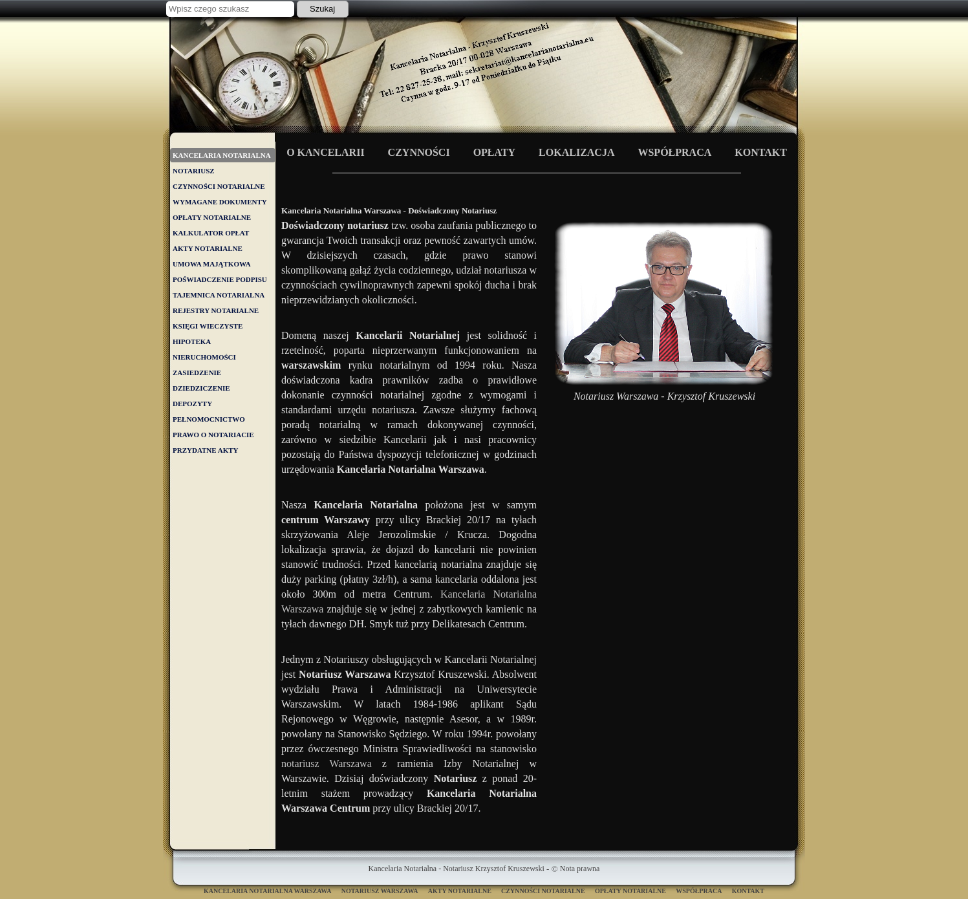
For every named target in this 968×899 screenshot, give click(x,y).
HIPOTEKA (192, 341)
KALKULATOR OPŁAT (211, 233)
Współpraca (674, 152)
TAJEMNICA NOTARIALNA (218, 295)
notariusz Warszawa (326, 763)
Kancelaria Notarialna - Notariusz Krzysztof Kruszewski (456, 868)
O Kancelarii (325, 152)
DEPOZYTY (192, 403)
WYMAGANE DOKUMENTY (220, 202)
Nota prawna (580, 868)
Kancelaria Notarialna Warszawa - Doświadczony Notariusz (484, 80)
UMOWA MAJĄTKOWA (212, 264)
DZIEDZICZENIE (201, 388)
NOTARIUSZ (194, 171)
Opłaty (494, 152)
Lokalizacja (576, 152)
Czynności (419, 152)
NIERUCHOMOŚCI (204, 357)
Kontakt (761, 152)
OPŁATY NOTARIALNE (212, 217)
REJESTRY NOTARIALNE (216, 310)
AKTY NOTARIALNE (207, 248)
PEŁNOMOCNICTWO (209, 419)
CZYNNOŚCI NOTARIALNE (219, 186)
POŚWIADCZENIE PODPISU (220, 279)
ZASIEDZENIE (197, 372)
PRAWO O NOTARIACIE (213, 435)
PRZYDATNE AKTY (206, 450)
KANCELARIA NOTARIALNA (222, 155)
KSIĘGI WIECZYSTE (207, 326)
